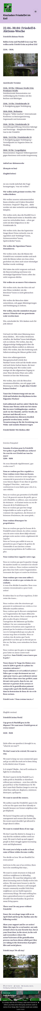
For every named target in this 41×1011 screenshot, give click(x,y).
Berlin (31, 986)
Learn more (20, 1009)
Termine (19, 988)
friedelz (17, 986)
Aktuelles (26, 986)
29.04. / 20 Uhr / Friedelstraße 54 (16, 124)
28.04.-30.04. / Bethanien (12, 111)
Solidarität (13, 988)
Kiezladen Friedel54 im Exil (17, 16)
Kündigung (6, 988)
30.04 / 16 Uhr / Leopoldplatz (14, 150)
